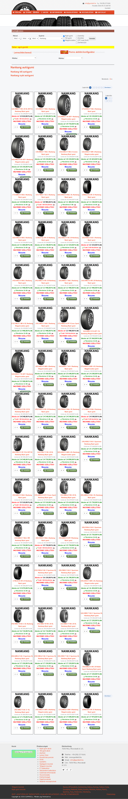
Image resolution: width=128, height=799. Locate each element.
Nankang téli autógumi (21, 71)
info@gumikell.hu (89, 3)
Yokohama (86, 792)
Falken (101, 787)
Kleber (80, 789)
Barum (65, 787)
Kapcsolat (100, 12)
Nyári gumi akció (45, 748)
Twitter (63, 769)
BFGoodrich (73, 787)
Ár (110, 79)
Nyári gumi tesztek (18, 789)
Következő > (108, 87)
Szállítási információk (48, 773)
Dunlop (95, 787)
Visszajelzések (86, 12)
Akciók (44, 12)
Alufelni (42, 753)
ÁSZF (14, 794)
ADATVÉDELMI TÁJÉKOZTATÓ (28, 794)
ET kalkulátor (44, 768)
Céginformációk (45, 779)
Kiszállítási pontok (46, 757)
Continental (82, 787)
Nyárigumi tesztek (46, 764)
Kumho (85, 789)
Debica (89, 787)
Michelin (92, 789)
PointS (104, 789)
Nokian (98, 789)
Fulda (107, 787)
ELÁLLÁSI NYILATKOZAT (50, 794)
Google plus (70, 769)
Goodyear (66, 789)
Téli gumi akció (45, 751)
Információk (56, 12)
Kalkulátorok (71, 12)
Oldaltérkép (111, 794)
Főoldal (17, 12)
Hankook (74, 789)
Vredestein (78, 792)
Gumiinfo (43, 762)
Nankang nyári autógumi (22, 75)
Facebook (67, 769)
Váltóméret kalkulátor (48, 770)
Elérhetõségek (45, 777)
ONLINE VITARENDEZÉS (69, 794)
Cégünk (27, 12)
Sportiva (66, 792)
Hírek (36, 12)
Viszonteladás (45, 775)
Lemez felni (44, 755)
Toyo (71, 792)
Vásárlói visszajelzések (48, 781)
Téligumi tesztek (46, 766)
